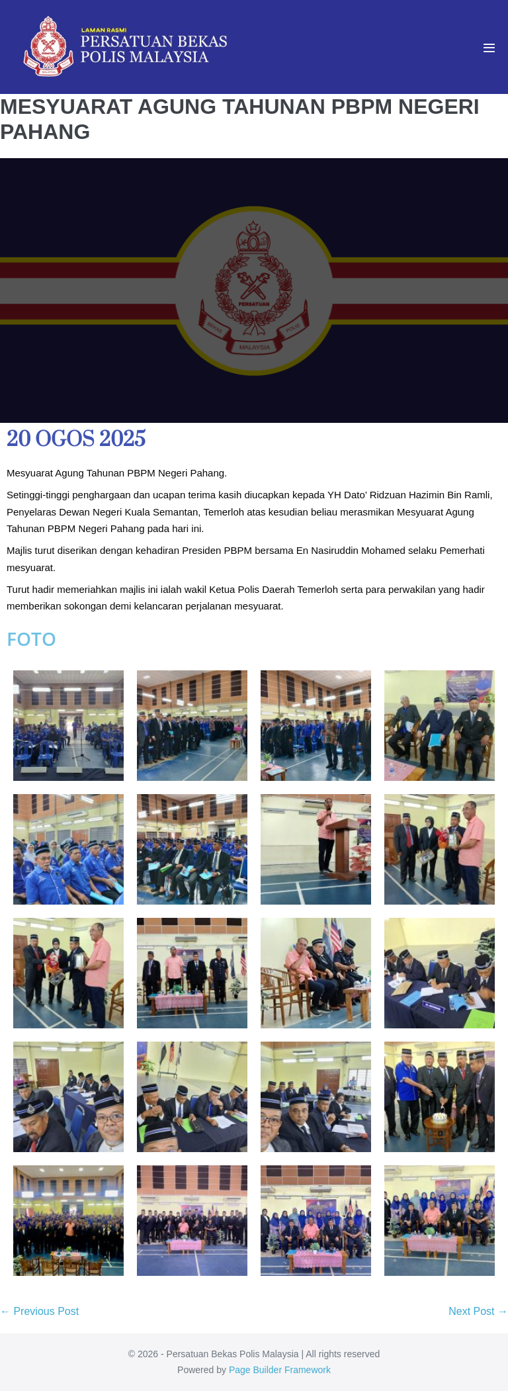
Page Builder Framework (280, 1370)
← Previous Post (39, 1311)
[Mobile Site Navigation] (489, 48)
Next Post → (478, 1311)
